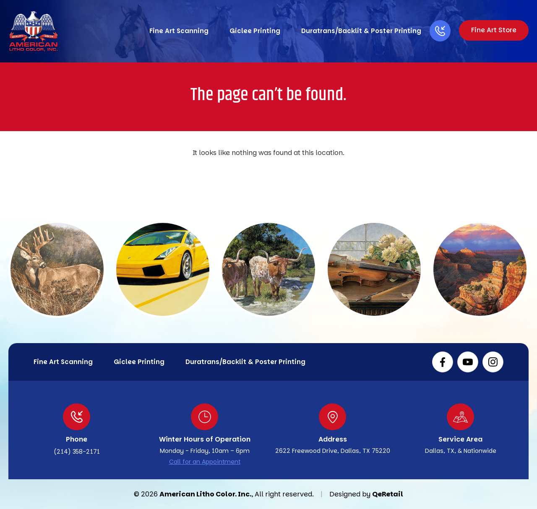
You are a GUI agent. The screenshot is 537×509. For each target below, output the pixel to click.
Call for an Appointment (204, 461)
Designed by (349, 494)
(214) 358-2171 (77, 451)
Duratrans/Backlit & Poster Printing (359, 31)
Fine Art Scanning (176, 31)
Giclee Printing (252, 31)
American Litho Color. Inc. (205, 494)
